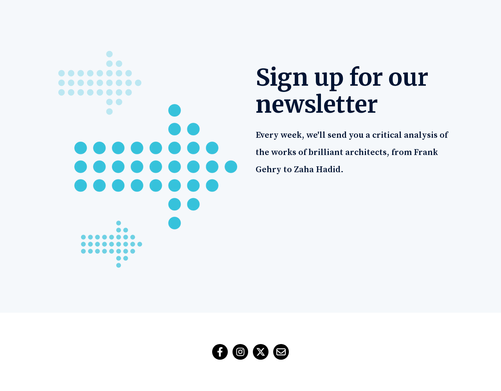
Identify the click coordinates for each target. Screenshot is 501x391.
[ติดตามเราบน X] (261, 352)
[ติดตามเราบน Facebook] (220, 352)
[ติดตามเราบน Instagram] (240, 352)
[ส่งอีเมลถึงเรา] (281, 352)
